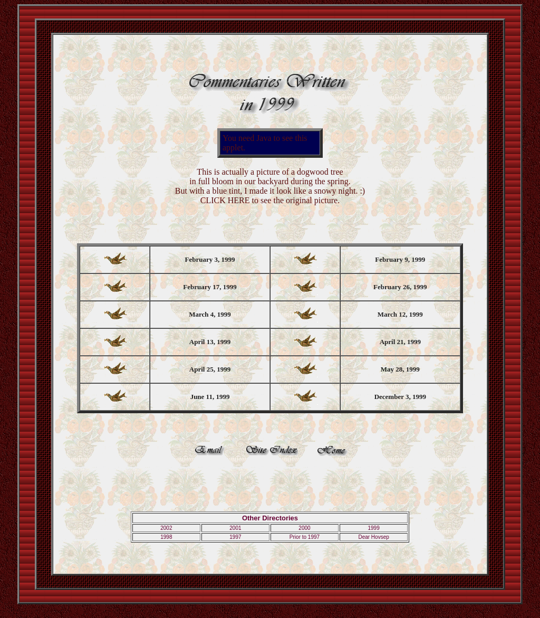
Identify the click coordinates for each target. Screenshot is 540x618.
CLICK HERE (225, 200)
